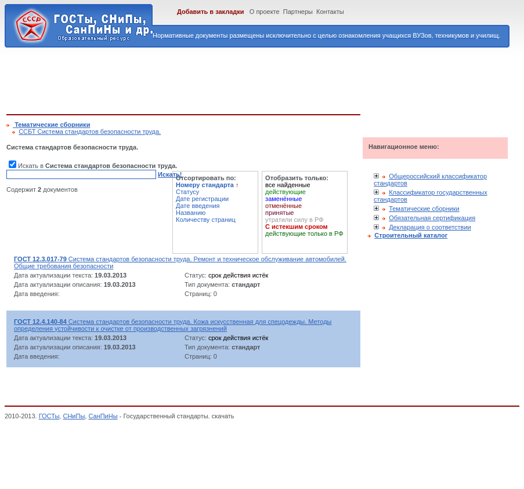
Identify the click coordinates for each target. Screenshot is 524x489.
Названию (190, 212)
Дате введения (198, 205)
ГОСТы (49, 416)
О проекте (265, 11)
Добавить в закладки (210, 11)
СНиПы (74, 416)
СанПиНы (102, 416)
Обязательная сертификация (432, 217)
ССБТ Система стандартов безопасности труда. (90, 131)
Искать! (170, 174)
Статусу (187, 191)
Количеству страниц (206, 219)
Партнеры (298, 11)
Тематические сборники (424, 208)
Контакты (330, 11)
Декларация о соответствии (430, 227)
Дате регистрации (202, 198)
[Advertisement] (217, 79)
